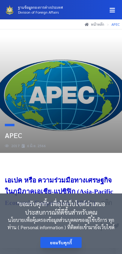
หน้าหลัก (94, 24)
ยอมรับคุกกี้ (61, 242)
